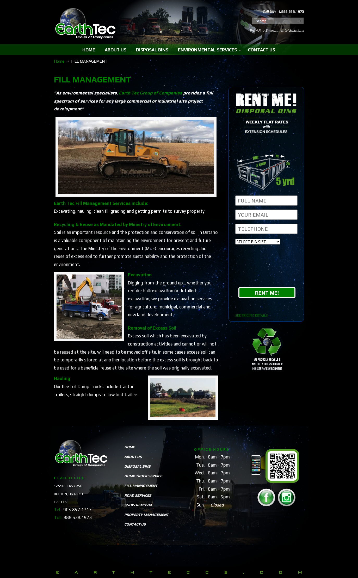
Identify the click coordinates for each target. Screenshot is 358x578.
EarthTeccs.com (85, 24)
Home (59, 61)
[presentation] (267, 267)
